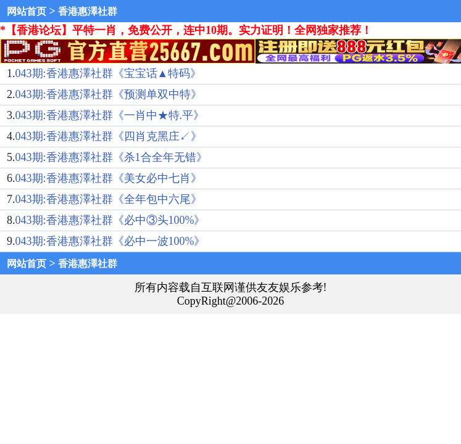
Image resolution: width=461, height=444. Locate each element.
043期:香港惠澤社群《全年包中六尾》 (108, 199)
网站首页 (26, 11)
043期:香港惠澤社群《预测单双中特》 (108, 94)
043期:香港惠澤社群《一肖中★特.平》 (110, 115)
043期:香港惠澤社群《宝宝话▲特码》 (108, 73)
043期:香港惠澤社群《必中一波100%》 (110, 241)
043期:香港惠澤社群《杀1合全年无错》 (111, 157)
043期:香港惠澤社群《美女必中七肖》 (108, 178)
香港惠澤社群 (87, 11)
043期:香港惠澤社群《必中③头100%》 (110, 220)
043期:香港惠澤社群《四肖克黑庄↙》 (108, 136)
